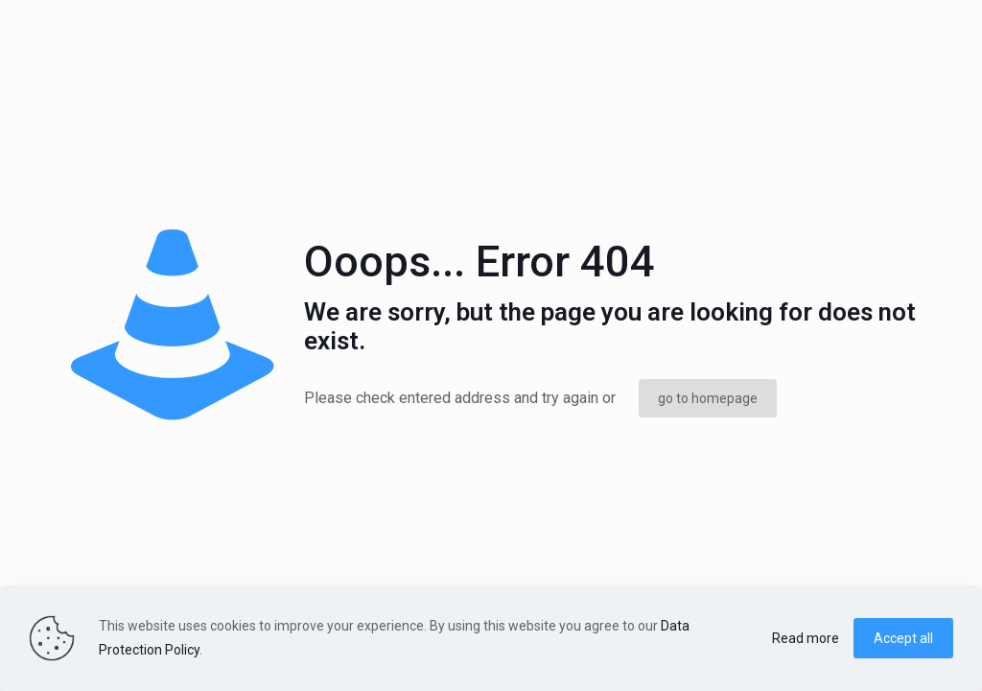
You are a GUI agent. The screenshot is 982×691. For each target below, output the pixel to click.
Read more (805, 638)
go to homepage (708, 398)
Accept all (903, 638)
